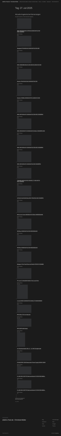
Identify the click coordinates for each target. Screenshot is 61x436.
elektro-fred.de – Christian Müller (10, 1)
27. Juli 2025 (17, 401)
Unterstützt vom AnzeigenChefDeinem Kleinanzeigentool (20, 399)
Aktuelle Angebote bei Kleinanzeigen (28, 14)
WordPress (57, 433)
